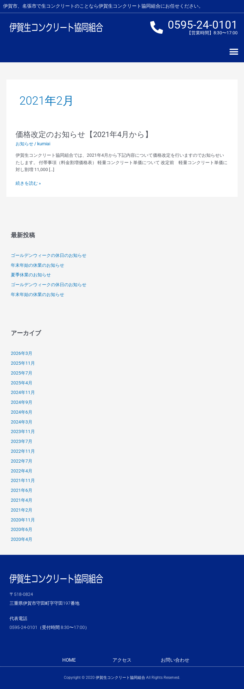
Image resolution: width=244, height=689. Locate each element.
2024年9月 (21, 402)
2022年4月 (21, 470)
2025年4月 (21, 382)
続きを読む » (28, 183)
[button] (234, 52)
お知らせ (24, 143)
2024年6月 (21, 412)
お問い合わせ (175, 660)
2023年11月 (23, 431)
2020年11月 (23, 519)
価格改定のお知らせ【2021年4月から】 (84, 134)
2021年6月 (21, 490)
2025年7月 (21, 373)
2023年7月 (21, 441)
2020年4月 (21, 539)
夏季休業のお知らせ (31, 274)
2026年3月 (21, 353)
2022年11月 (23, 451)
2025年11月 (23, 363)
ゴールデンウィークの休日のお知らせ (48, 255)
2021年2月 (21, 510)
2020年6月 (21, 529)
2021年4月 (21, 500)
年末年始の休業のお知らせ (37, 265)
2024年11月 (23, 392)
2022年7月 (21, 461)
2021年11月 (23, 480)
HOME (69, 660)
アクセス (122, 660)
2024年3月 (21, 421)
